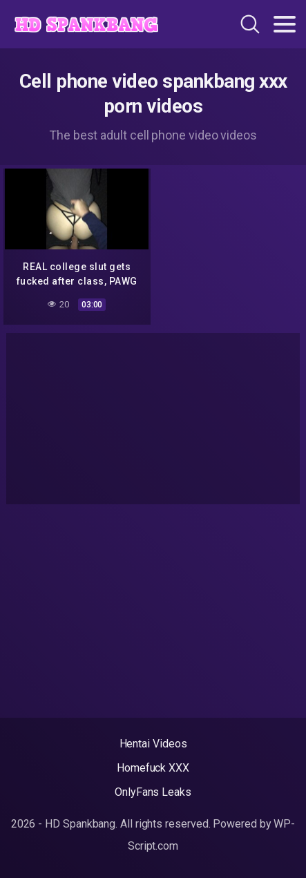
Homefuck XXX (153, 767)
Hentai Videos (153, 743)
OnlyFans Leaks (153, 792)
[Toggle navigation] (285, 24)
